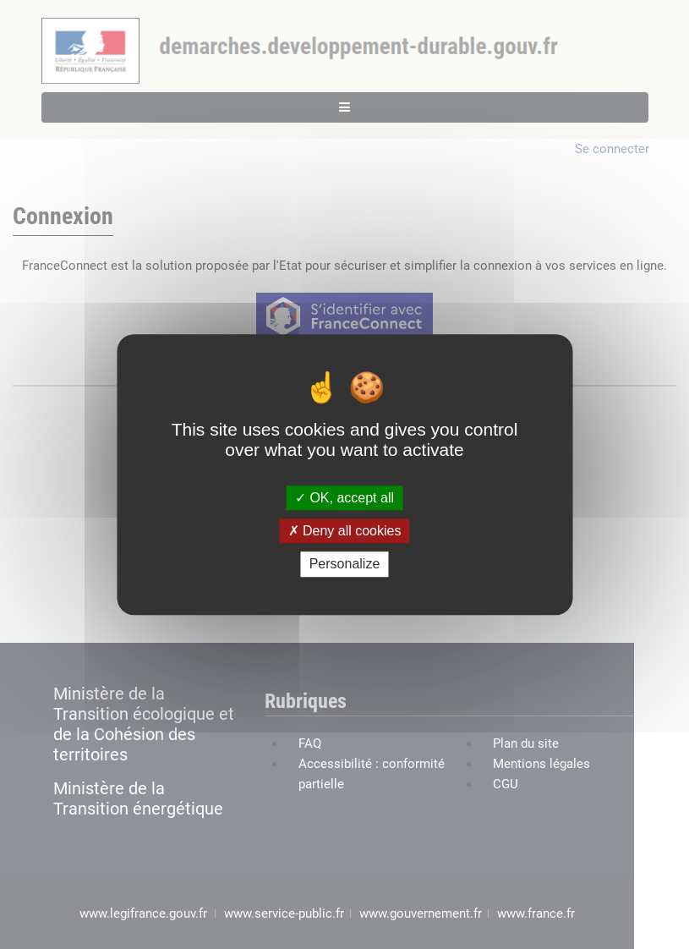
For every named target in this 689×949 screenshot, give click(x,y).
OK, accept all (344, 498)
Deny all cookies (345, 531)
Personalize (344, 564)
